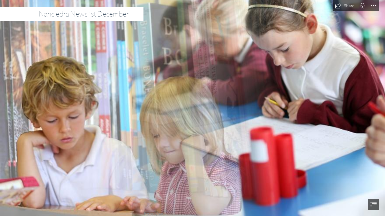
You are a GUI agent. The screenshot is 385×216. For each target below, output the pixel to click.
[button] (345, 5)
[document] (192, 108)
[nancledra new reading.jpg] (192, 108)
